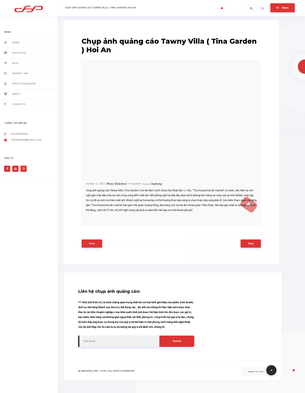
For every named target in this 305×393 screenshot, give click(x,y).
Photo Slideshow (23, 83)
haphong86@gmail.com (22, 140)
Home (15, 42)
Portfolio (19, 53)
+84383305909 (16, 134)
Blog (15, 63)
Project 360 (20, 73)
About (16, 94)
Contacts (18, 104)
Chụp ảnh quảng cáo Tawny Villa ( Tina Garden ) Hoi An (100, 7)
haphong (156, 183)
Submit (177, 341)
